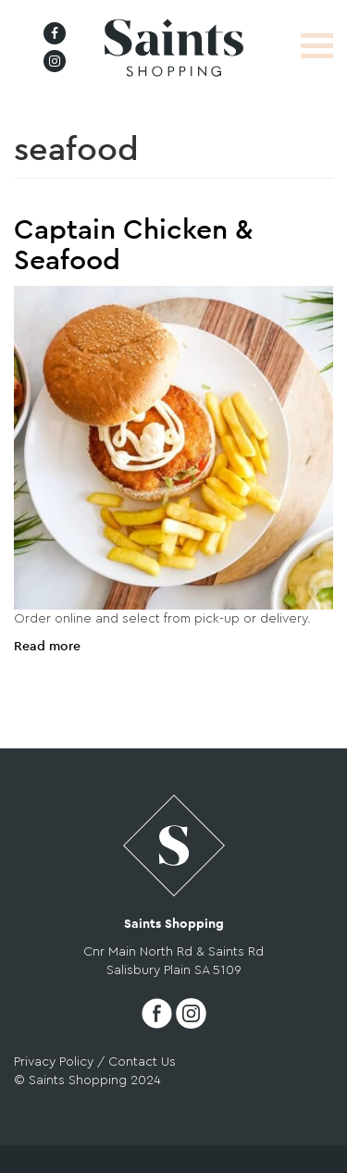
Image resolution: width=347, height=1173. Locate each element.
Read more (47, 646)
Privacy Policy (53, 1062)
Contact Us (142, 1062)
